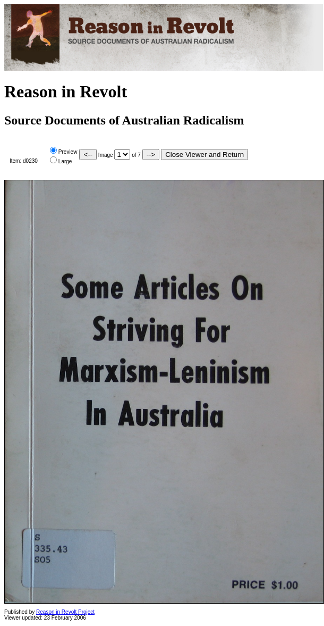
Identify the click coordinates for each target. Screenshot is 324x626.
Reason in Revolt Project (65, 612)
